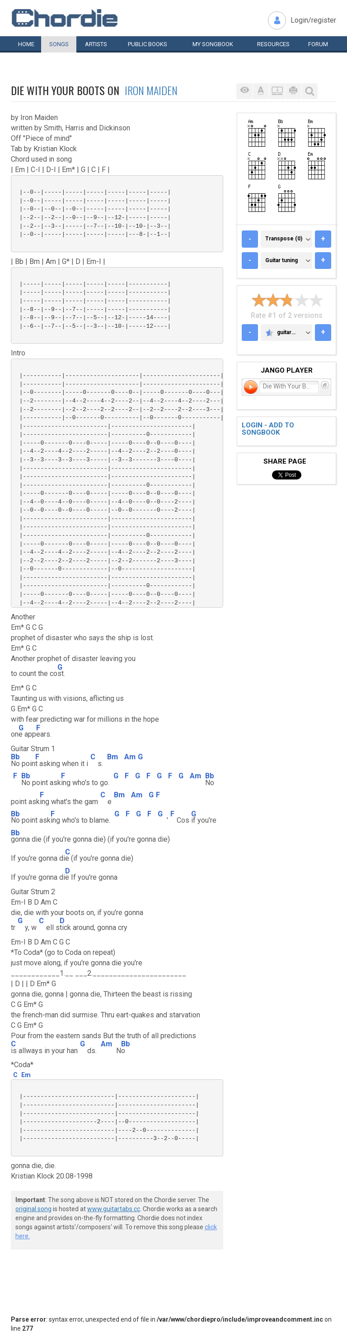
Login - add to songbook (268, 429)
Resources (273, 44)
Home (26, 44)
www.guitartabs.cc (113, 1209)
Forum (318, 44)
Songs (59, 44)
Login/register (313, 20)
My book (212, 44)
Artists (96, 44)
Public (147, 44)
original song (33, 1209)
